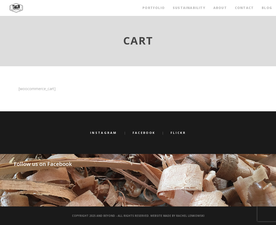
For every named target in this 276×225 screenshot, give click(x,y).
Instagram (103, 133)
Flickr (178, 133)
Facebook (144, 133)
